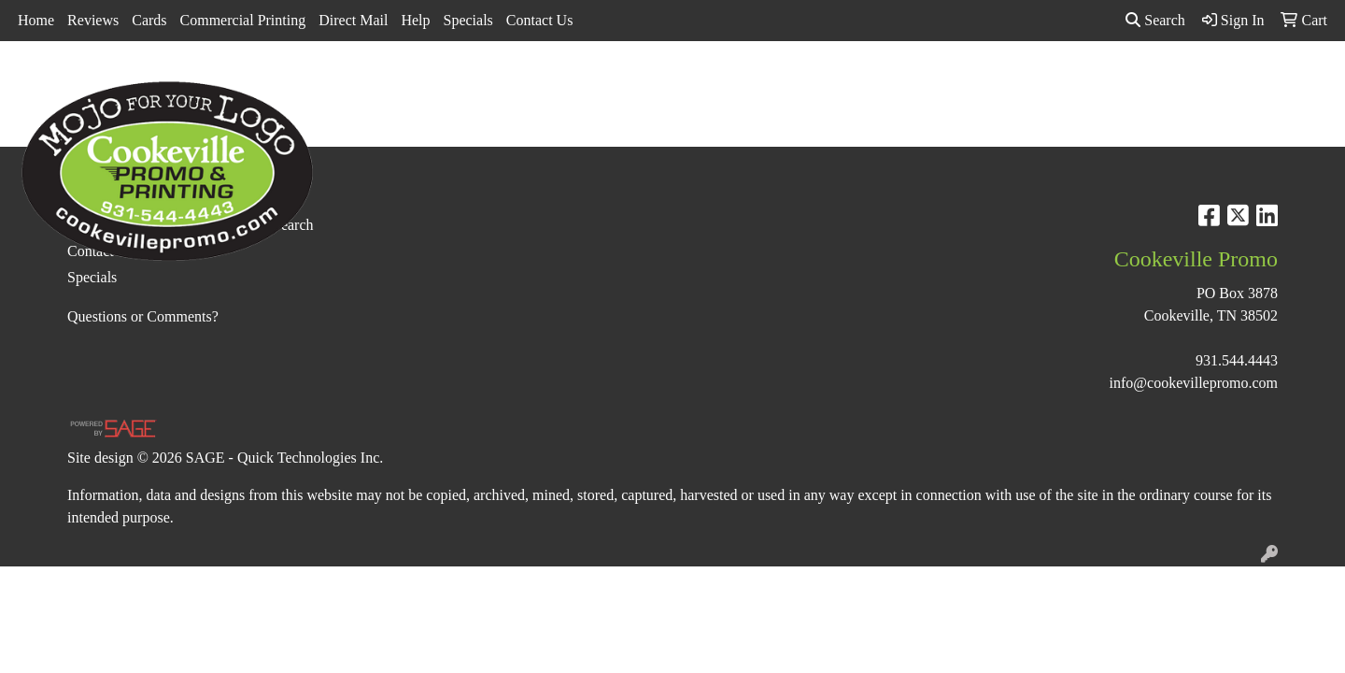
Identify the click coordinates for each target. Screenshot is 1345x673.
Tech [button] (1060, 82)
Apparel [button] (475, 82)
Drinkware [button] (697, 82)
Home (36, 20)
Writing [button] (1129, 82)
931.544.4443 (1237, 360)
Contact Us (539, 20)
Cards (149, 20)
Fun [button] (773, 82)
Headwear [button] (845, 82)
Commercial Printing (243, 20)
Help (415, 20)
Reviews (93, 20)
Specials (468, 20)
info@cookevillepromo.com (1194, 383)
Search (1155, 20)
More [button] (1198, 82)
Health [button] (927, 82)
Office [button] (996, 82)
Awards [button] (552, 82)
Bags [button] (620, 82)
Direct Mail (353, 20)
